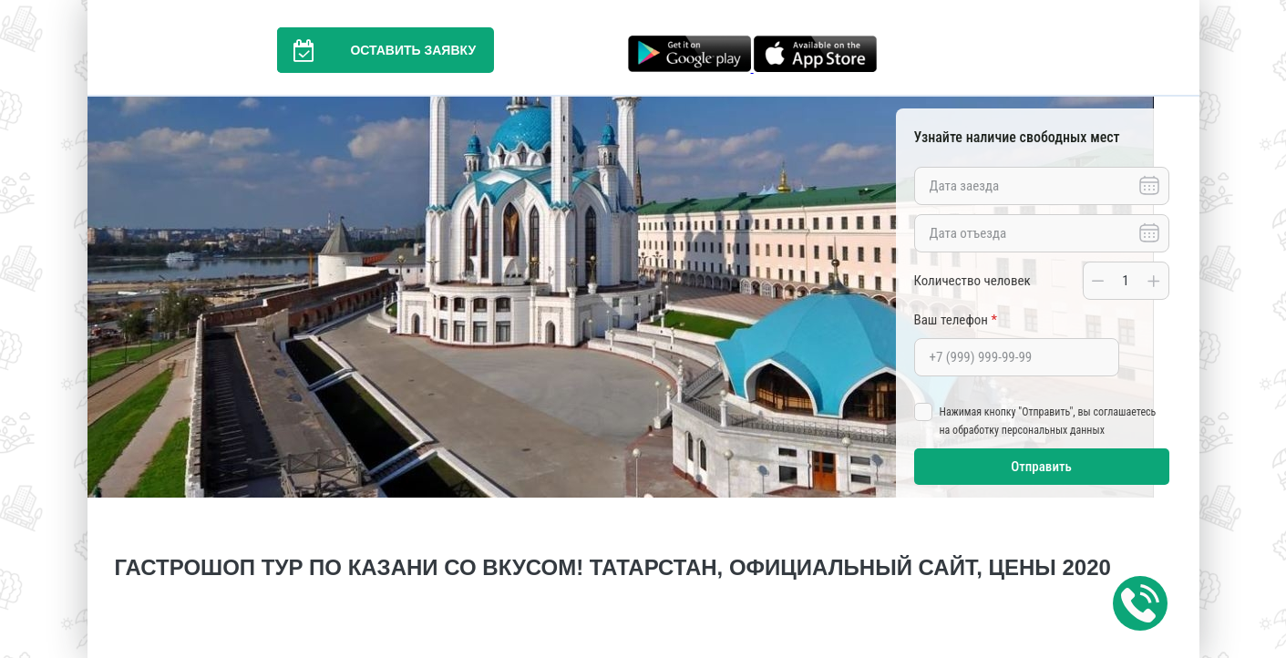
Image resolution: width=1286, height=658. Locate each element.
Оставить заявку (376, 50)
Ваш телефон (955, 320)
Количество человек (972, 280)
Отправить (1041, 466)
